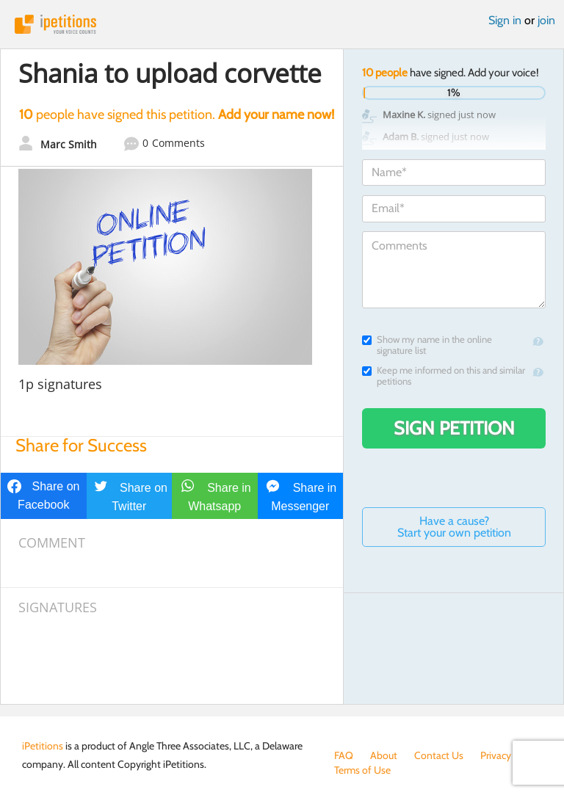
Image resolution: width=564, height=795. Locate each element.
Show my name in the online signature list (427, 345)
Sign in (504, 20)
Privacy (495, 755)
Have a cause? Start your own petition (454, 527)
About (383, 755)
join (546, 20)
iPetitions (282, 24)
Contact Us (438, 755)
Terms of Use (362, 770)
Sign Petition (454, 428)
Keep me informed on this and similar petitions (443, 376)
